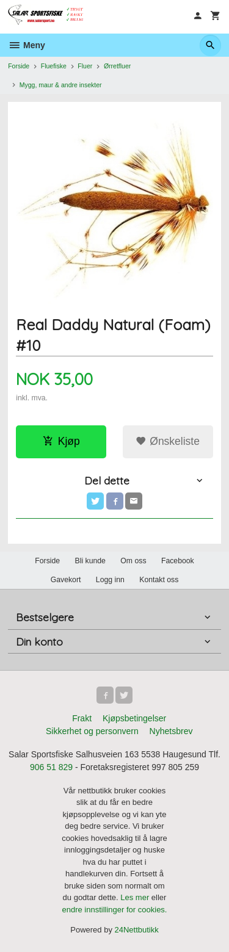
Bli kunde (90, 561)
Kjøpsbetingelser (134, 718)
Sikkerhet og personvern (92, 731)
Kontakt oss (158, 579)
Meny (26, 45)
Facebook (177, 561)
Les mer (135, 897)
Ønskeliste (168, 441)
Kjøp (61, 441)
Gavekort (66, 579)
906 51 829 (51, 767)
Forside (18, 66)
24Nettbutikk (137, 929)
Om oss (133, 561)
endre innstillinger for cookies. (114, 909)
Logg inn (110, 579)
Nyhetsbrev (171, 731)
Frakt (82, 718)
